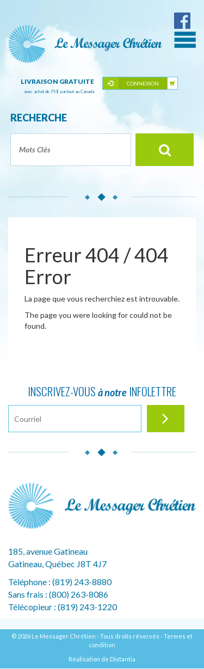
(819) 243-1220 (87, 607)
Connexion (143, 83)
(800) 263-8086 (78, 594)
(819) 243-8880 (82, 581)
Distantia (122, 658)
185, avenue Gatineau (48, 551)
